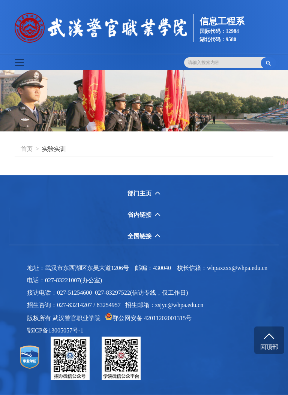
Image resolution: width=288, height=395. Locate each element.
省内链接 (144, 215)
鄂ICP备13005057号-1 (57, 330)
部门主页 (144, 193)
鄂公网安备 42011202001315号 (148, 318)
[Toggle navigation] (19, 62)
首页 (27, 149)
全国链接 (144, 236)
